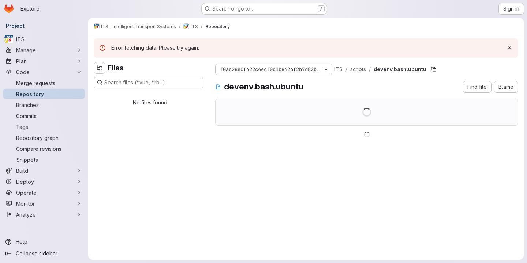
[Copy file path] (434, 69)
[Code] (44, 72)
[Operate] (44, 192)
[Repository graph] (44, 138)
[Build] (44, 170)
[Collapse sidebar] (44, 253)
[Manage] (44, 50)
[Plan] (44, 61)
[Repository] (44, 94)
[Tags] (44, 127)
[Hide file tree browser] (99, 68)
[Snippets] (44, 160)
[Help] (44, 242)
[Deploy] (44, 181)
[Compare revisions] (44, 149)
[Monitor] (44, 203)
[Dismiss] (509, 47)
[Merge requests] (44, 83)
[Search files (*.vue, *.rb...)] (148, 82)
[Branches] (44, 105)
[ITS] (44, 39)
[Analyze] (44, 214)
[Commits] (44, 116)
